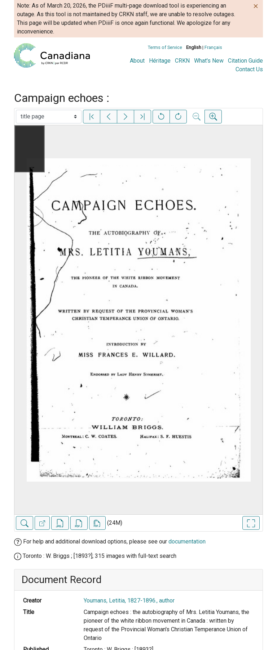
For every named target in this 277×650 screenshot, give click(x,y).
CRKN (182, 60)
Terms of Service (165, 47)
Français (213, 47)
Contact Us (249, 69)
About (137, 60)
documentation (187, 541)
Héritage (160, 60)
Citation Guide (245, 60)
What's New (209, 60)
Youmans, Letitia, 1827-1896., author (129, 600)
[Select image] (49, 116)
